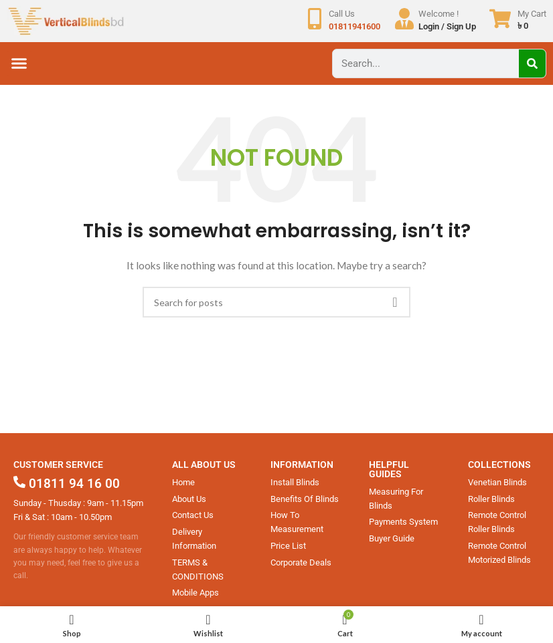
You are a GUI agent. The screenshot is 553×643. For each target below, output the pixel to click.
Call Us (342, 14)
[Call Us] (314, 18)
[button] (19, 63)
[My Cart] (500, 18)
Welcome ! (438, 14)
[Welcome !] (404, 18)
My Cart (532, 14)
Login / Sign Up (447, 26)
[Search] (532, 63)
